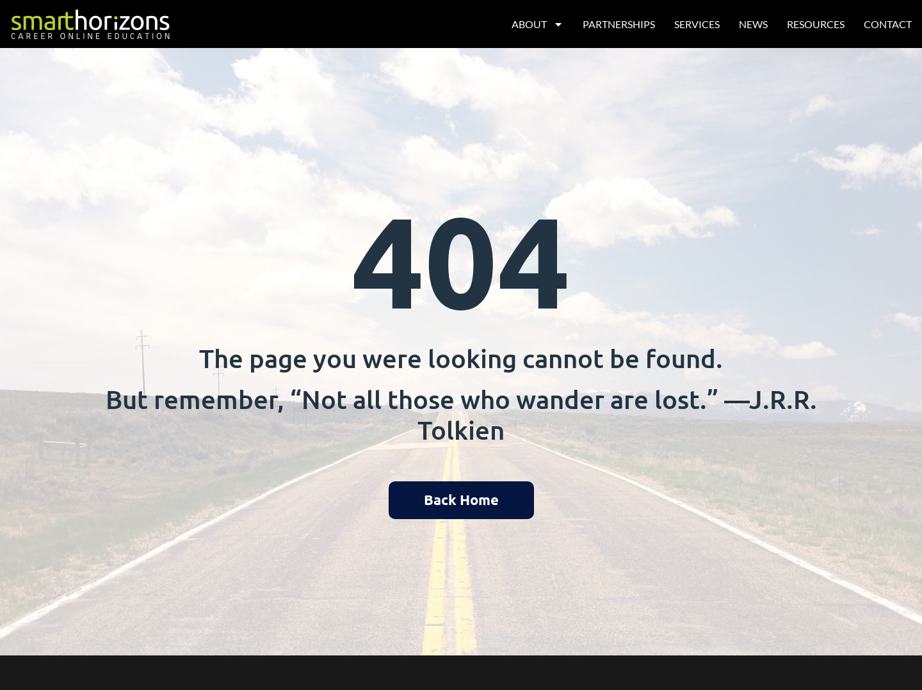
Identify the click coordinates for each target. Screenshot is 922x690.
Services (697, 24)
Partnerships (619, 24)
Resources (816, 24)
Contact (888, 24)
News (753, 24)
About (537, 24)
